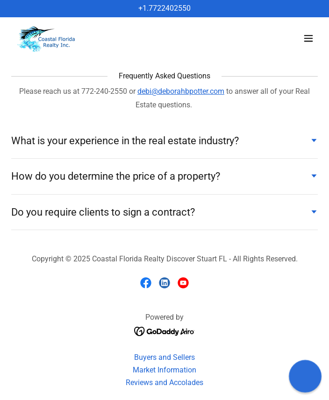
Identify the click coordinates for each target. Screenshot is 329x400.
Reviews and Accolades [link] (164, 382)
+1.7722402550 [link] (164, 8)
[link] (47, 38)
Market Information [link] (164, 369)
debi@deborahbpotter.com (180, 91)
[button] (308, 38)
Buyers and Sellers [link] (164, 357)
